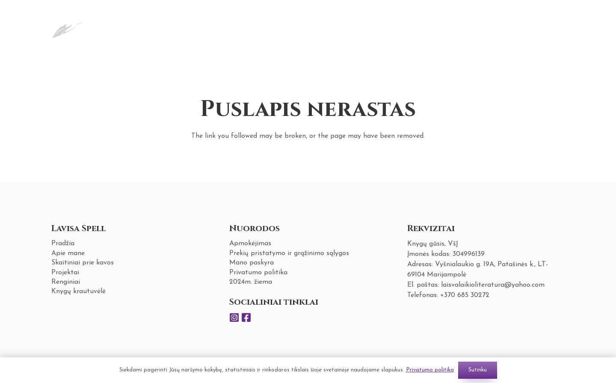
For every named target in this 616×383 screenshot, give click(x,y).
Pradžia (62, 243)
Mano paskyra (251, 262)
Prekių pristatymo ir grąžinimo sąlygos (289, 253)
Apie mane (68, 253)
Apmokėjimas (250, 243)
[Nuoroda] (67, 27)
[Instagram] (234, 317)
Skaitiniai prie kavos (82, 262)
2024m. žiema (250, 282)
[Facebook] (246, 317)
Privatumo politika (258, 272)
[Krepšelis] (552, 27)
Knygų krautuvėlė (78, 291)
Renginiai (65, 282)
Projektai (65, 272)
